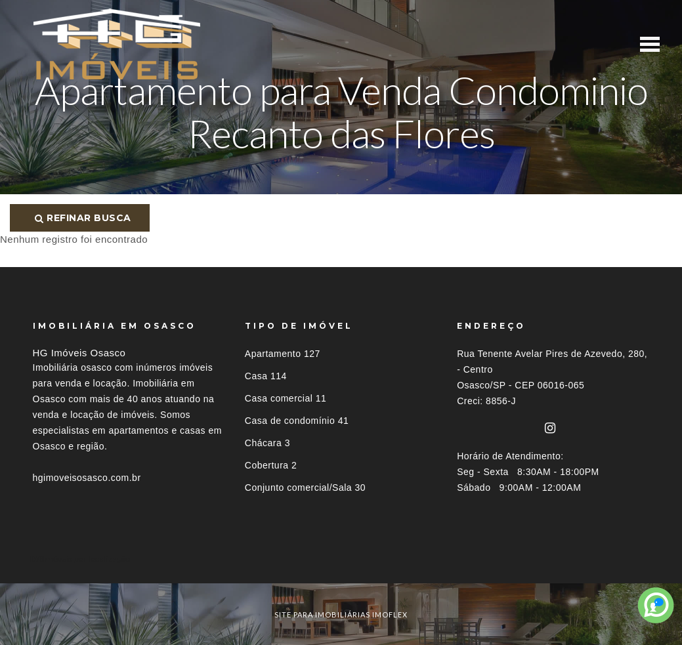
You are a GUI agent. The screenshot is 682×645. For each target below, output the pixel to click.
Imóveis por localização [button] (86, 558)
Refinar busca (83, 218)
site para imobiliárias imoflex (341, 614)
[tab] (341, 559)
